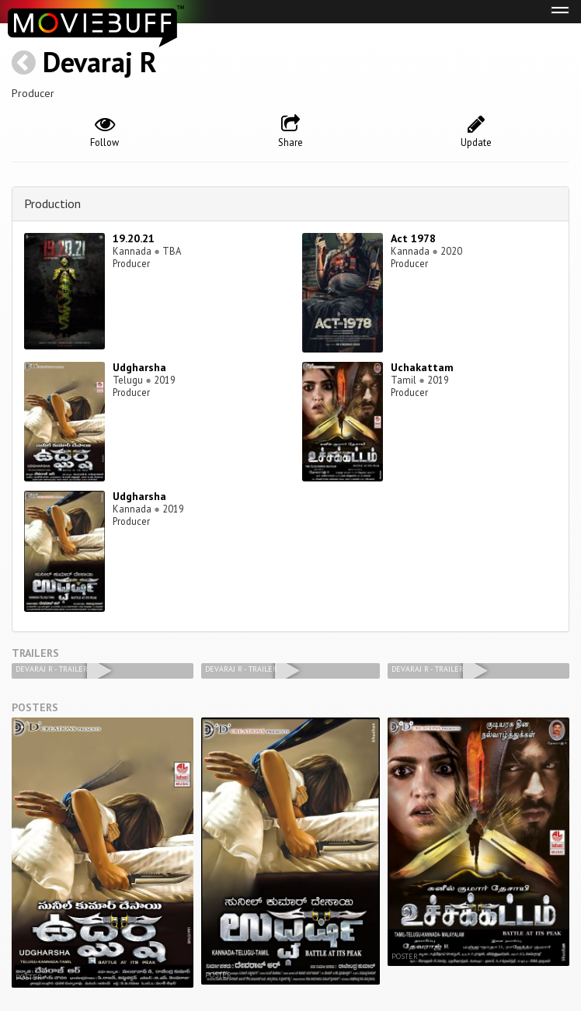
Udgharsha (139, 367)
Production (52, 203)
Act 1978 (413, 238)
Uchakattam (422, 367)
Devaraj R (100, 61)
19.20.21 (134, 238)
